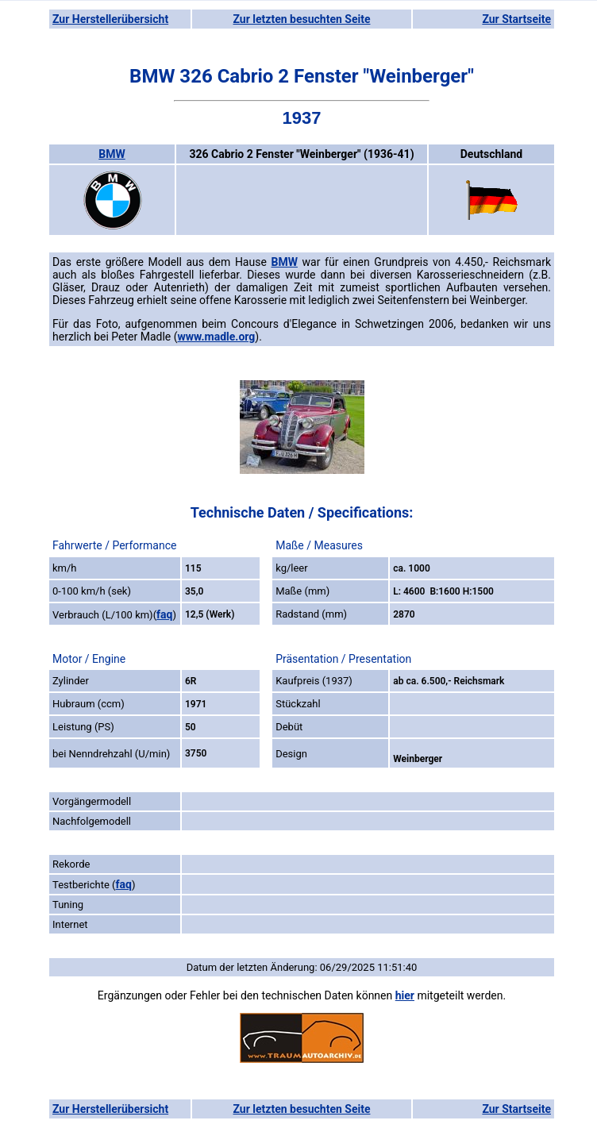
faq (164, 614)
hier (404, 995)
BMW (111, 154)
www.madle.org (217, 336)
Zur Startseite (516, 19)
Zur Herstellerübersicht (110, 19)
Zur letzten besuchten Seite (302, 19)
